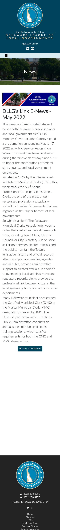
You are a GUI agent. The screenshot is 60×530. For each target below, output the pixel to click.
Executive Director (30, 526)
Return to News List (30, 348)
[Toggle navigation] (6, 55)
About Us (30, 517)
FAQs (30, 520)
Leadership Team (30, 523)
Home (30, 514)
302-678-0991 (30, 43)
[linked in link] (28, 48)
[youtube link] (32, 48)
